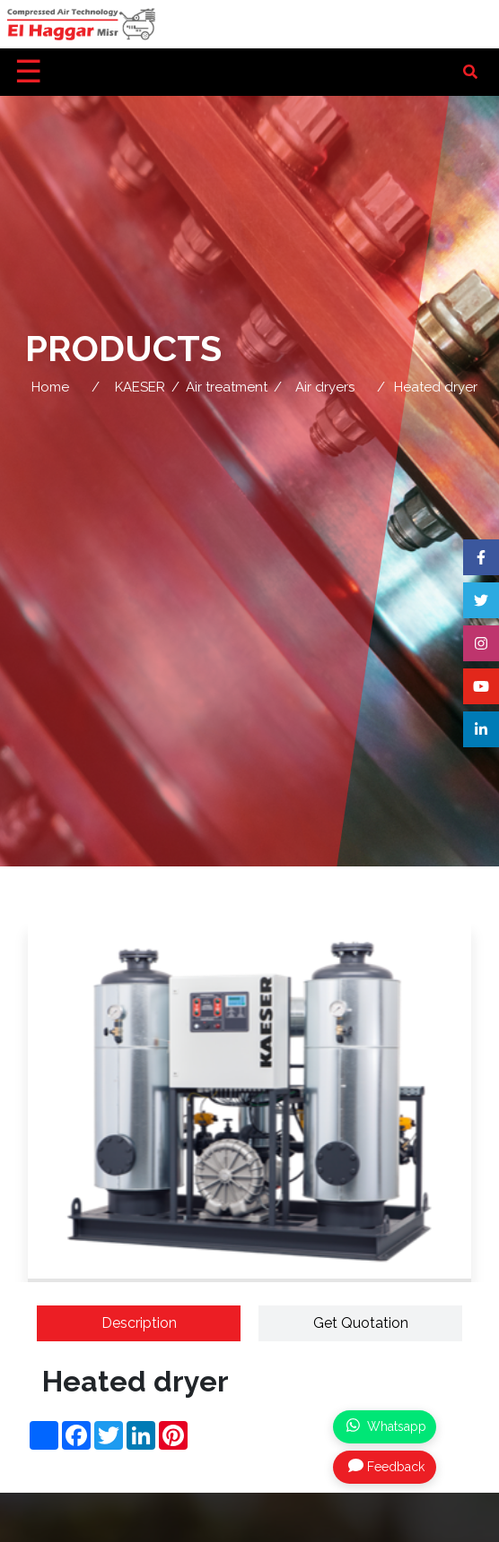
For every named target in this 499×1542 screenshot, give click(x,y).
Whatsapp (386, 1425)
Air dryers (325, 387)
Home (50, 387)
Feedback (386, 1466)
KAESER (140, 387)
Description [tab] (139, 1322)
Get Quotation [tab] (360, 1322)
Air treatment (226, 387)
